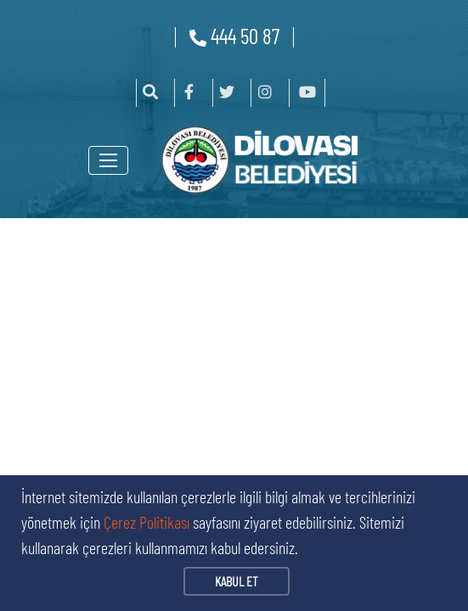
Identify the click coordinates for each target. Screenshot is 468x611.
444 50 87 (234, 35)
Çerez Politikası (146, 522)
